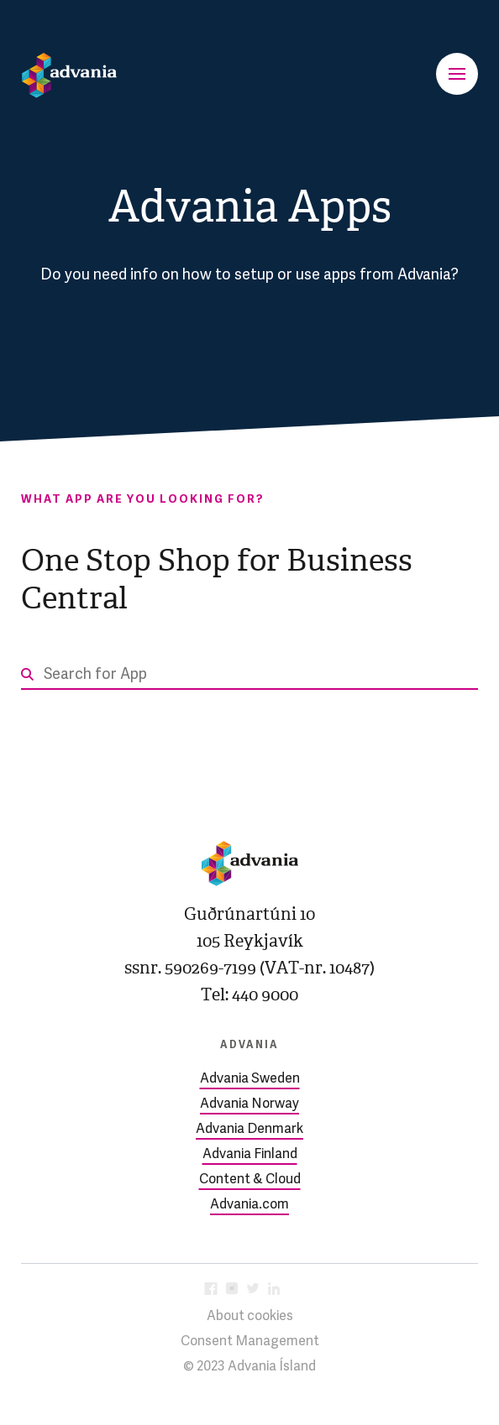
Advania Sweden (250, 1079)
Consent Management (250, 1342)
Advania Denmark (249, 1129)
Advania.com (249, 1205)
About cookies (250, 1316)
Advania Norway (249, 1104)
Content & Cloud (250, 1180)
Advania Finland (249, 1154)
